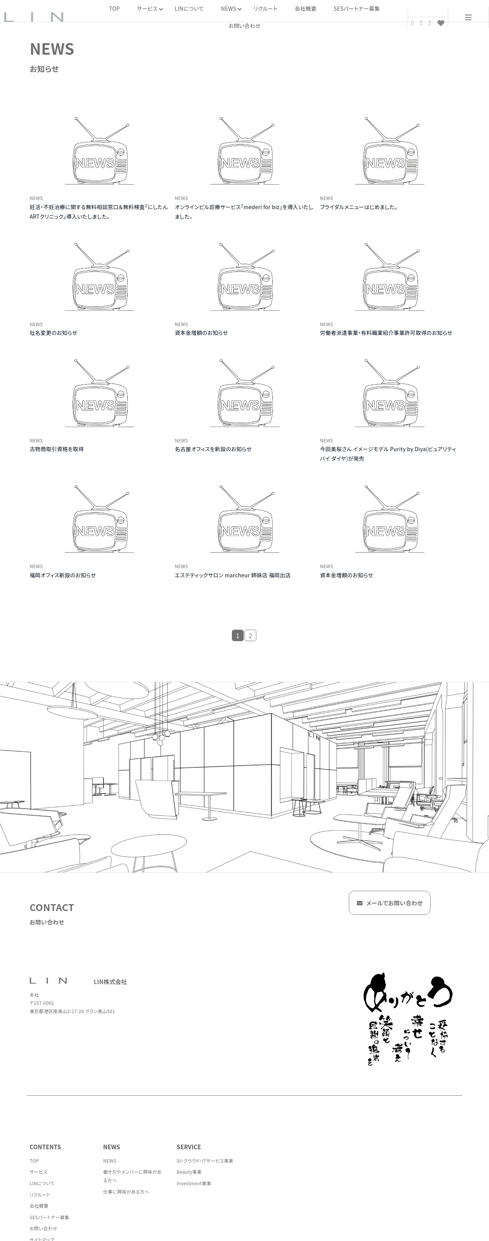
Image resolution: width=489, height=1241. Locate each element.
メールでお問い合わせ (390, 904)
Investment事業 (194, 1183)
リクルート (266, 8)
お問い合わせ (244, 25)
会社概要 (305, 8)
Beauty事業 (189, 1171)
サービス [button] (150, 8)
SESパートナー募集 (357, 8)
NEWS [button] (231, 8)
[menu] (468, 17)
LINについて (189, 8)
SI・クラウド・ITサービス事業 (205, 1160)
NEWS (110, 1160)
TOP (114, 8)
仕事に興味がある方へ (126, 1191)
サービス (38, 1171)
